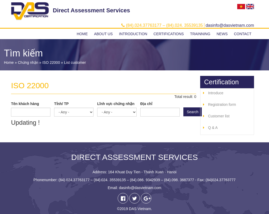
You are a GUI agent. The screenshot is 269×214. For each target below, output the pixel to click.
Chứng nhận (28, 62)
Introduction (133, 34)
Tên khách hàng (25, 104)
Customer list (219, 116)
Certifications (168, 34)
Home (82, 34)
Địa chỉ (146, 104)
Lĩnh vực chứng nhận (115, 104)
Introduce (215, 93)
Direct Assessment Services (91, 10)
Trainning (200, 34)
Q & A (213, 128)
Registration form (222, 104)
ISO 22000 (51, 62)
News (221, 34)
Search (192, 112)
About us (103, 34)
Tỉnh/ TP (61, 104)
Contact (242, 34)
